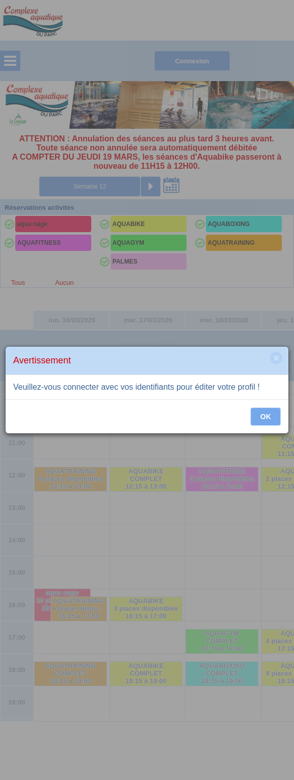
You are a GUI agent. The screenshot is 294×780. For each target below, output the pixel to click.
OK (266, 417)
